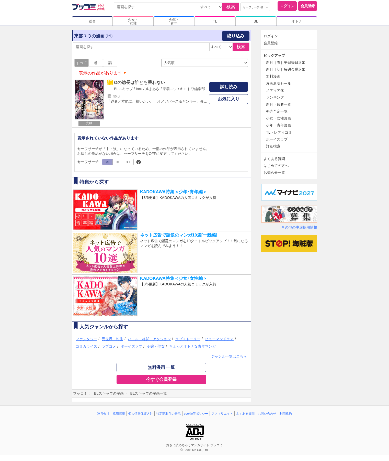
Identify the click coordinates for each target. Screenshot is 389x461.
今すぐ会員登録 (161, 379)
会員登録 (308, 6)
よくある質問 (274, 159)
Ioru (139, 89)
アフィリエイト (222, 413)
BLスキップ (123, 89)
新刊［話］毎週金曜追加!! (286, 69)
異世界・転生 (112, 339)
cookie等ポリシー (196, 413)
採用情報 (119, 413)
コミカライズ (86, 346)
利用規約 (286, 413)
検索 (230, 6)
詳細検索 (273, 146)
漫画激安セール (278, 83)
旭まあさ (152, 89)
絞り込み (235, 36)
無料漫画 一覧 (161, 367)
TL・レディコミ (279, 132)
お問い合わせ (267, 413)
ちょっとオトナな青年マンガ (192, 346)
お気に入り (228, 99)
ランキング (275, 97)
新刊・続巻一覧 (278, 104)
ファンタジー (86, 339)
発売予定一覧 (277, 111)
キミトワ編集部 (192, 89)
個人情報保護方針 (140, 413)
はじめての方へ (276, 166)
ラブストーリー (187, 339)
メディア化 (275, 90)
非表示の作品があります (98, 73)
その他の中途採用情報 (299, 227)
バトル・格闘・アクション (149, 339)
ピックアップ (274, 55)
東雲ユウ (170, 89)
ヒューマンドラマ (219, 339)
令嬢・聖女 (156, 346)
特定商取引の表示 (168, 413)
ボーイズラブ (131, 346)
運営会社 (103, 413)
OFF (128, 162)
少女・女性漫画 (278, 118)
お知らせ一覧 (274, 172)
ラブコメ (109, 346)
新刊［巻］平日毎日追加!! (286, 62)
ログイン (287, 6)
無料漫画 (273, 76)
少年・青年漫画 (278, 125)
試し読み (228, 86)
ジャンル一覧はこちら (229, 356)
